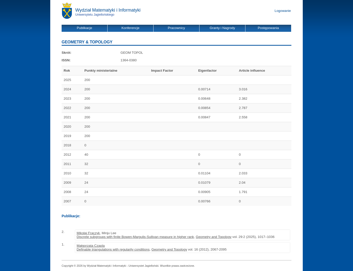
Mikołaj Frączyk (88, 233)
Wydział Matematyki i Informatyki (108, 10)
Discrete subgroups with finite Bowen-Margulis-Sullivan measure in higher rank (135, 237)
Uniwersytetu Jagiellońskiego (94, 14)
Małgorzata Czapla (91, 246)
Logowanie (283, 11)
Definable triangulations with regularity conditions (113, 249)
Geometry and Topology (213, 237)
